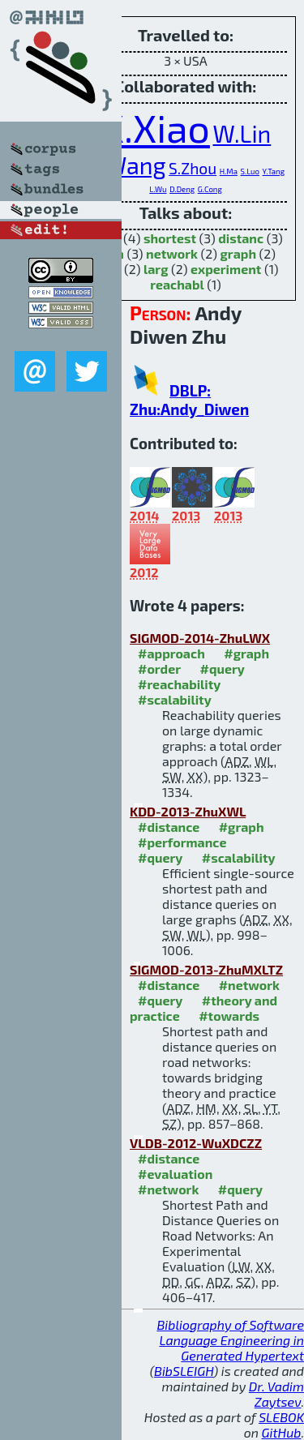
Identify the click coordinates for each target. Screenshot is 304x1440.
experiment (226, 268)
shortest (169, 238)
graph (238, 253)
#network (249, 984)
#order (159, 668)
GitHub (282, 1432)
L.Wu (157, 189)
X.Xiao (155, 127)
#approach (171, 653)
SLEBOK (281, 1417)
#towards (229, 1015)
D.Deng (182, 189)
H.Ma (229, 171)
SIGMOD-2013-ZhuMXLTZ (206, 969)
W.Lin (241, 133)
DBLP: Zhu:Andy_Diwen (189, 399)
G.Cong (210, 189)
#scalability (175, 699)
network (172, 253)
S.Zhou (192, 168)
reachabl (176, 284)
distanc (240, 238)
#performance (182, 842)
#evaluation (175, 1173)
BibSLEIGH (183, 1370)
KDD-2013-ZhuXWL (188, 811)
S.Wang (126, 165)
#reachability (179, 684)
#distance (168, 826)
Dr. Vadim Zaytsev (276, 1393)
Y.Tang (274, 171)
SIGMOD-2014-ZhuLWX (200, 637)
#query (221, 668)
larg (155, 268)
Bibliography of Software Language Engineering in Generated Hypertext (230, 1340)
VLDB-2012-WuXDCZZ (196, 1143)
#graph (246, 653)
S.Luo (250, 171)
